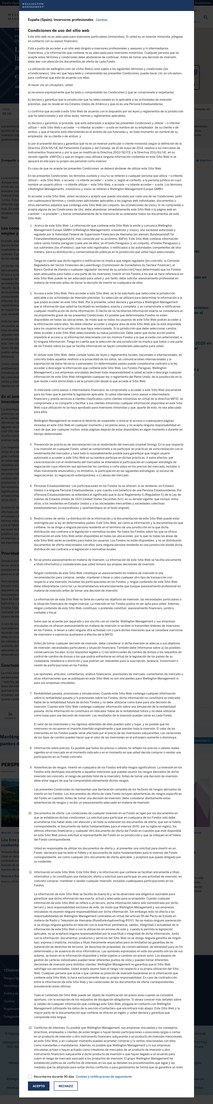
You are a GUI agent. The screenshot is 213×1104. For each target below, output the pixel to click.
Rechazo (66, 1086)
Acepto (39, 1086)
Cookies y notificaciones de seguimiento (104, 1076)
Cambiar (102, 20)
